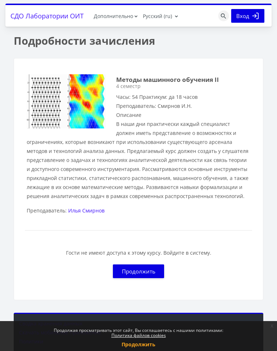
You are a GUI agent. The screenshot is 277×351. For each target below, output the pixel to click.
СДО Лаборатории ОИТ (47, 16)
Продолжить (138, 271)
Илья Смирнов (86, 210)
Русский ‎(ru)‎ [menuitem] (157, 16)
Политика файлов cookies (138, 335)
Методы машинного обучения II (167, 79)
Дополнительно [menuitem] (113, 16)
